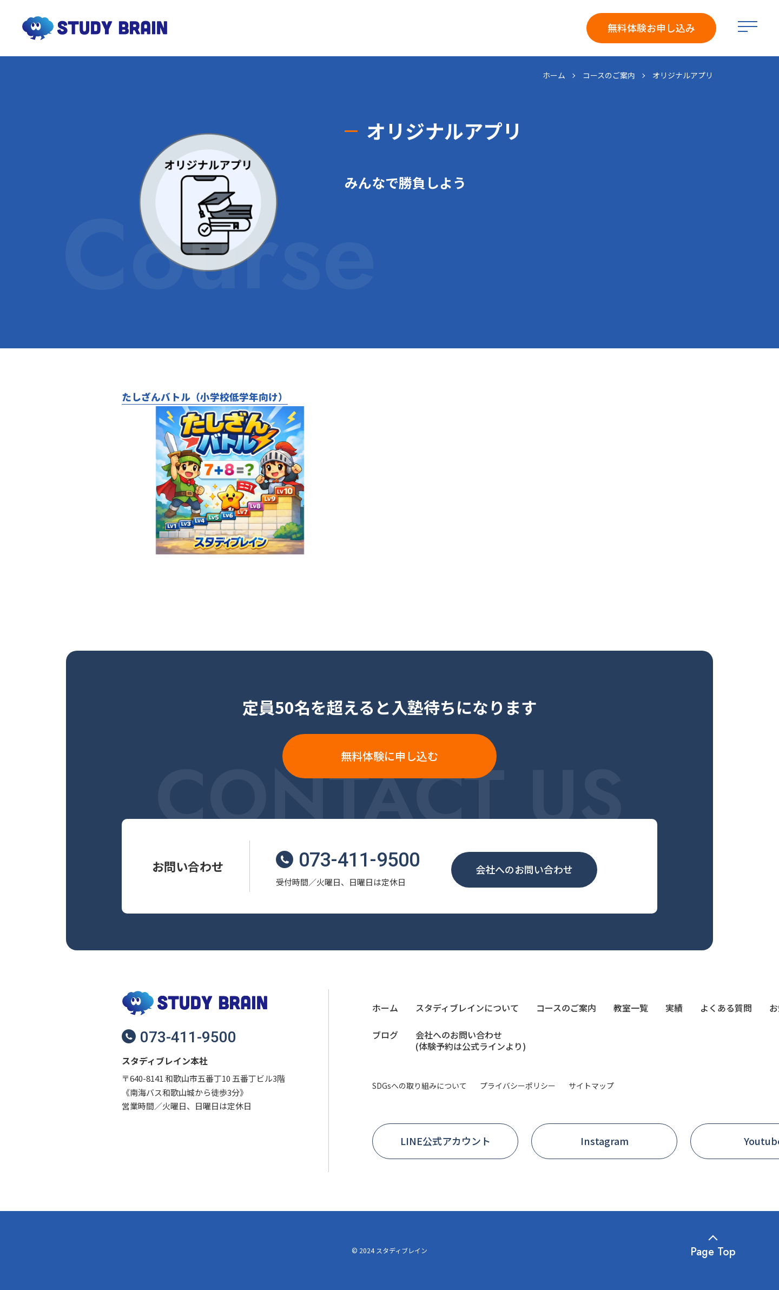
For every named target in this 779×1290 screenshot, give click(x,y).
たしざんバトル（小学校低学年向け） (205, 396)
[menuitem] (385, 1009)
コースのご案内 (609, 75)
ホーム (554, 75)
